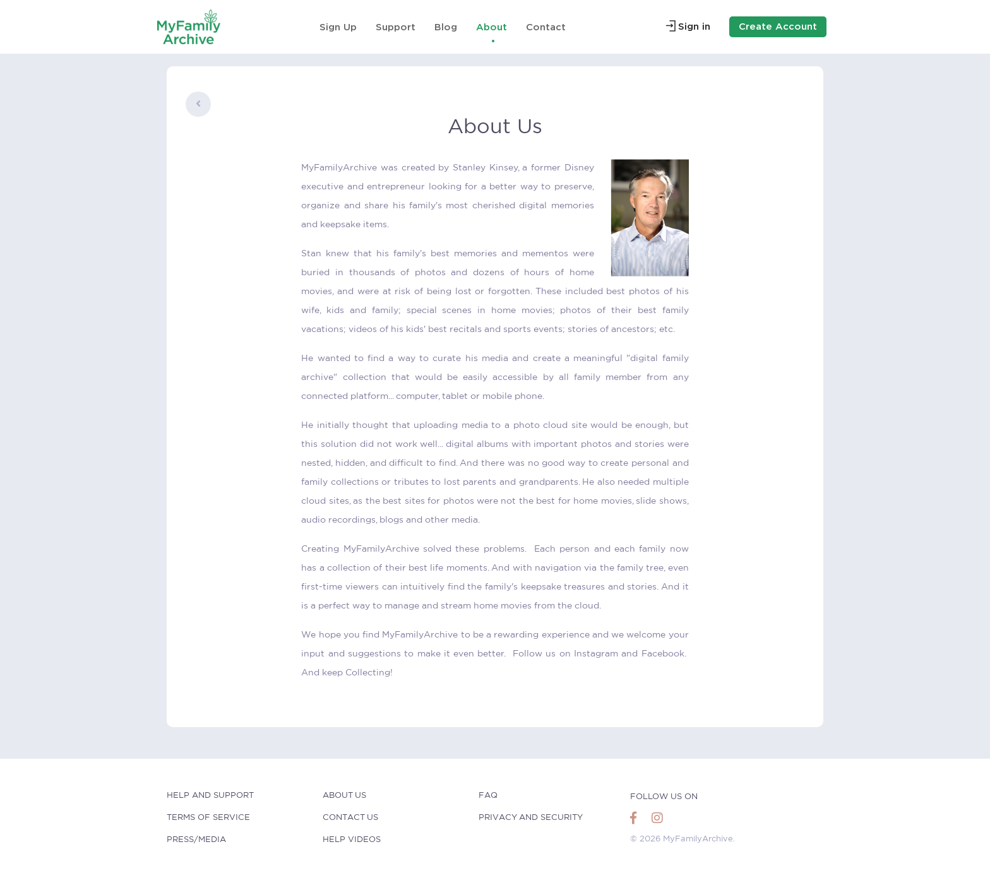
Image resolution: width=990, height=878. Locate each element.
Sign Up (338, 27)
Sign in (694, 26)
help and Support (210, 796)
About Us (344, 796)
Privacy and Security (531, 818)
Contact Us (350, 818)
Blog (445, 27)
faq (488, 796)
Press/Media (196, 840)
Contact (546, 27)
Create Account (778, 26)
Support (395, 27)
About (491, 27)
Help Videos (352, 840)
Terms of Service (208, 818)
